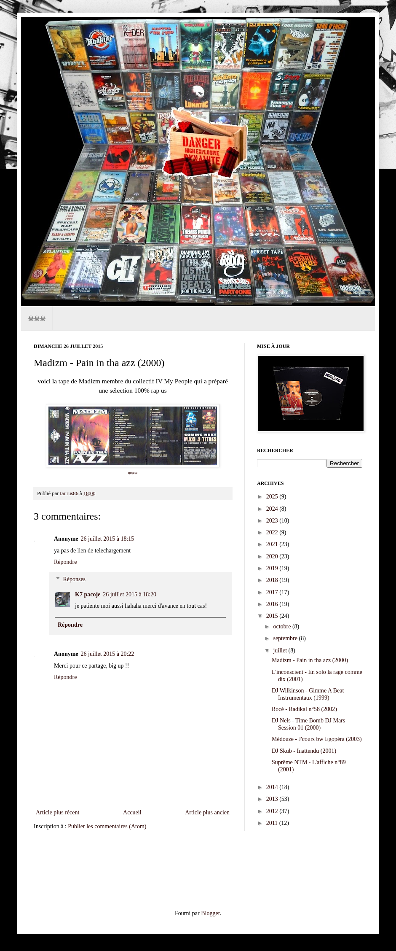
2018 (273, 580)
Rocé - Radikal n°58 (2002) (304, 709)
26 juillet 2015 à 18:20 (129, 594)
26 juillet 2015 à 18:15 (107, 539)
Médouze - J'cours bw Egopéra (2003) (317, 739)
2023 (273, 520)
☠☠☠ (36, 318)
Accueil (132, 812)
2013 (273, 799)
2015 (273, 616)
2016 (273, 604)
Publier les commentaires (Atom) (107, 826)
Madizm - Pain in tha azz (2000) (310, 660)
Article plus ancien (207, 812)
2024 (273, 509)
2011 (272, 823)
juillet (280, 650)
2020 (273, 556)
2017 (273, 592)
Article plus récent (57, 812)
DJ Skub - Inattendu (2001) (304, 751)
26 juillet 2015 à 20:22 (107, 654)
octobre (282, 626)
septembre (286, 638)
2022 (273, 532)
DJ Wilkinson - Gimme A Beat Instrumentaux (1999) (308, 694)
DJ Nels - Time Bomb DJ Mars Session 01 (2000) (308, 724)
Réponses (74, 579)
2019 (273, 568)
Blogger (210, 913)
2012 (273, 811)
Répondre (65, 562)
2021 (273, 544)
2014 (273, 787)
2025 (273, 496)
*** (132, 473)
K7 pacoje (87, 594)
